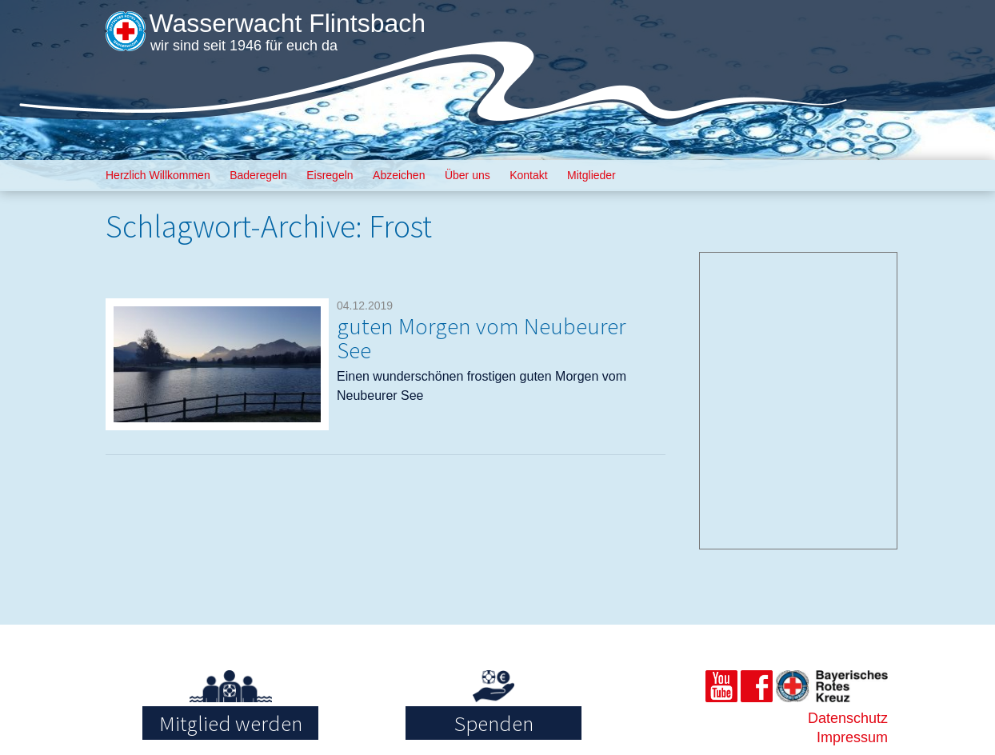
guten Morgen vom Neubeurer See (481, 338)
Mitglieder (591, 175)
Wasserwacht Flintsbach (287, 23)
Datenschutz (848, 718)
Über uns (467, 175)
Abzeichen (399, 175)
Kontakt (528, 175)
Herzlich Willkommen (158, 175)
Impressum (852, 737)
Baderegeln (258, 175)
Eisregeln (329, 175)
